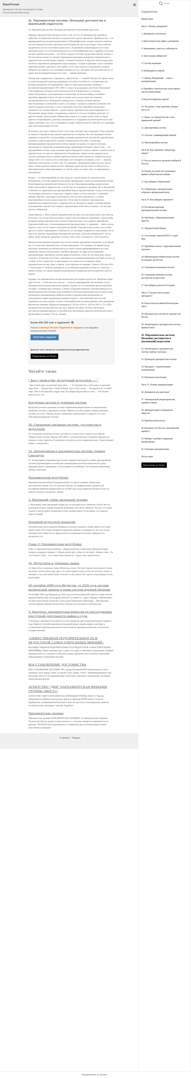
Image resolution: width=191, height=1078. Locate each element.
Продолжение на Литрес (154, 465)
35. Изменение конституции (153, 377)
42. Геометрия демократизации (155, 449)
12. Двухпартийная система (153, 128)
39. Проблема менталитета (153, 420)
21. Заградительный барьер (153, 228)
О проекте (65, 738)
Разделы (76, 738)
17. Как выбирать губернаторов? (155, 182)
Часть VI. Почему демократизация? (157, 384)
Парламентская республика (48, 477)
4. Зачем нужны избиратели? (154, 56)
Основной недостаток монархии (51, 522)
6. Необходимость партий (152, 71)
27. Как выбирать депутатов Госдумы (158, 285)
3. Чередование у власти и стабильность (159, 48)
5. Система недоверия (151, 63)
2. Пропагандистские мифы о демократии (160, 41)
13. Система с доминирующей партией (158, 135)
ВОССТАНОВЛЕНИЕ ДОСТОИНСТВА (57, 664)
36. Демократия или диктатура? (155, 392)
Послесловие (147, 456)
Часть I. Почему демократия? (154, 26)
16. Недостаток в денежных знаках (53, 563)
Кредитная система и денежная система (57, 402)
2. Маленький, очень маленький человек (58, 499)
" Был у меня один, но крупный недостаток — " (63, 380)
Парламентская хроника (45, 713)
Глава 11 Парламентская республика (55, 544)
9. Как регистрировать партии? (155, 99)
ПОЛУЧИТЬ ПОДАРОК (44, 337)
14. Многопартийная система (154, 142)
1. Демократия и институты (153, 34)
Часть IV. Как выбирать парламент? (157, 199)
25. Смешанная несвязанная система (157, 267)
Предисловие (147, 19)
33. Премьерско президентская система (159, 359)
